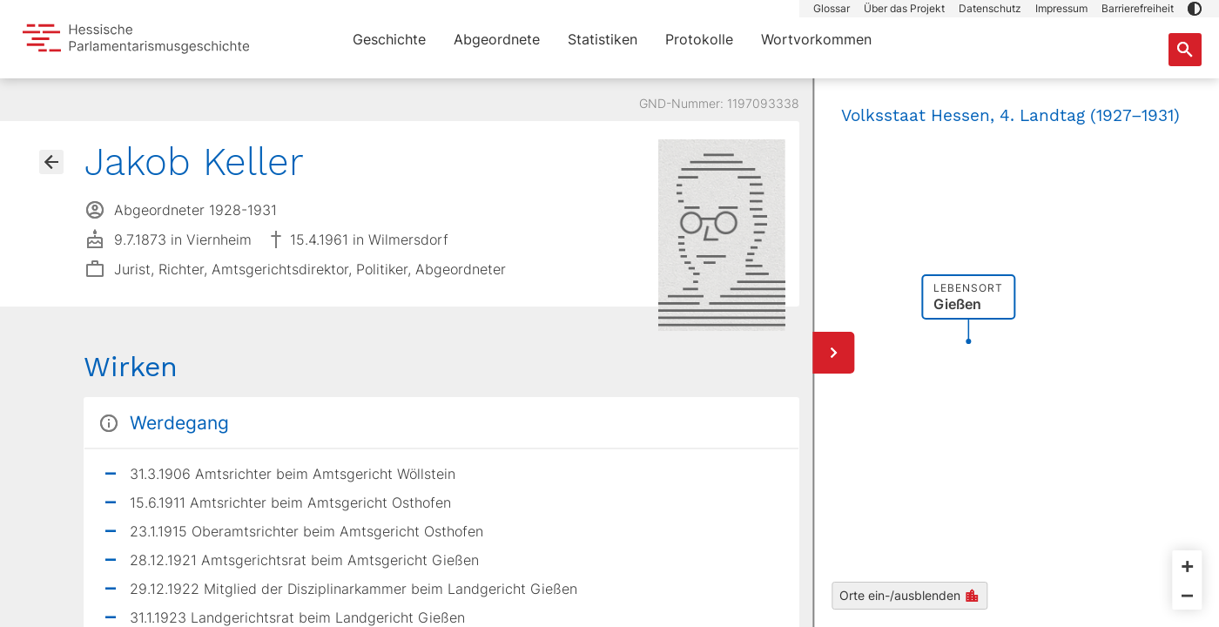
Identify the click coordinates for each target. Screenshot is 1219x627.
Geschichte (389, 39)
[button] (1195, 9)
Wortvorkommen (816, 39)
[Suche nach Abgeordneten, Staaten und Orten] (1185, 49)
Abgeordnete (497, 39)
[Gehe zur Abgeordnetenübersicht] (51, 162)
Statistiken (602, 39)
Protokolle (699, 39)
